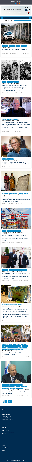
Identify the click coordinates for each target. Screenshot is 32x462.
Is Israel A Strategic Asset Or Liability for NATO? (15, 390)
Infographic (20, 193)
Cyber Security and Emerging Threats (9, 193)
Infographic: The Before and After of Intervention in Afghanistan (16, 195)
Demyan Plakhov (16, 344)
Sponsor (4, 450)
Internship (4, 452)
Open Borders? (6, 47)
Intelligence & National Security (15, 346)
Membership (5, 447)
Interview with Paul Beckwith (10, 160)
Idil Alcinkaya (11, 269)
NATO (3, 388)
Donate (3, 449)
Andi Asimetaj (5, 46)
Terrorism (8, 349)
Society (3, 349)
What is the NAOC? (6, 430)
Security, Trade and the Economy (14, 230)
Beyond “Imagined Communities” (11, 83)
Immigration (4, 346)
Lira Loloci (18, 46)
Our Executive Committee (8, 432)
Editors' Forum (12, 46)
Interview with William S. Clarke (10, 120)
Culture (10, 344)
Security (25, 347)
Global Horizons (5, 158)
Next (10, 401)
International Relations (6, 386)
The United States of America (17, 349)
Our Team (4, 433)
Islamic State (24, 346)
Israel (14, 386)
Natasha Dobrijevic (18, 347)
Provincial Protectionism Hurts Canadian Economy (13, 232)
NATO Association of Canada (17, 53)
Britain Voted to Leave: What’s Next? (12, 271)
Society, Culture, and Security (13, 82)
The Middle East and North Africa (16, 388)
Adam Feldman (5, 385)
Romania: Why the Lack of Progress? (12, 306)
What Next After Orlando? (9, 351)
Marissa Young (24, 46)
